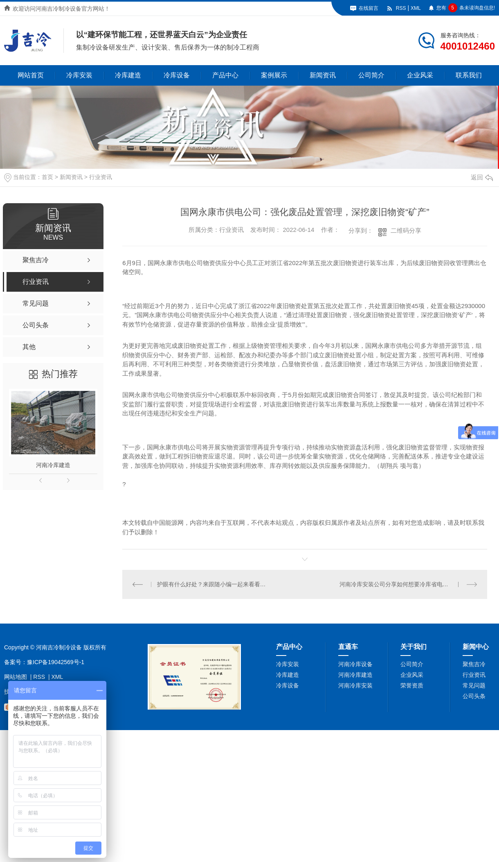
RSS (401, 8)
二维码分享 (406, 230)
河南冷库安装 (355, 685)
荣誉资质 (411, 685)
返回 (482, 177)
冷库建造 (128, 75)
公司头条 (474, 696)
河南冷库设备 (355, 664)
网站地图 (15, 677)
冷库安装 (79, 75)
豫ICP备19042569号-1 (55, 662)
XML (416, 8)
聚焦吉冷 (474, 664)
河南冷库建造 (53, 465)
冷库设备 (177, 75)
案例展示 (274, 75)
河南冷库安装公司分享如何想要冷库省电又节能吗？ (405, 584)
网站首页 (31, 75)
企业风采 (420, 75)
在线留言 (368, 8)
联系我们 (469, 75)
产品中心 (225, 75)
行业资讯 (100, 177)
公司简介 (371, 75)
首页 (47, 177)
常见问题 (474, 685)
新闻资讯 (323, 75)
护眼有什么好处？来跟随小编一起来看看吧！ (213, 584)
